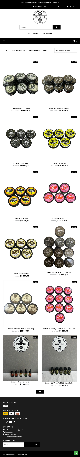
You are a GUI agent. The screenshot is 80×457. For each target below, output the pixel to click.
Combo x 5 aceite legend (20, 382)
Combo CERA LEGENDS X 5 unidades (59, 383)
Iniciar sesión (46, 34)
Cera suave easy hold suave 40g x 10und (59, 329)
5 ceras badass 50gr (59, 163)
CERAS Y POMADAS (18, 50)
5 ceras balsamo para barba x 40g (21, 329)
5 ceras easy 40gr (59, 218)
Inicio (5, 50)
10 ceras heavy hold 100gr (59, 108)
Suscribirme (32, 444)
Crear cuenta (33, 34)
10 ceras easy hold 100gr (20, 108)
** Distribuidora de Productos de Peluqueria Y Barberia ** (40, 2)
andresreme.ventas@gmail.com (14, 430)
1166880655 (8, 432)
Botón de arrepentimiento (12, 436)
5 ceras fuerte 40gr (20, 218)
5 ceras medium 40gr (20, 274)
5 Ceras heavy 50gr (20, 163)
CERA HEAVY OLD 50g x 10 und (59, 272)
